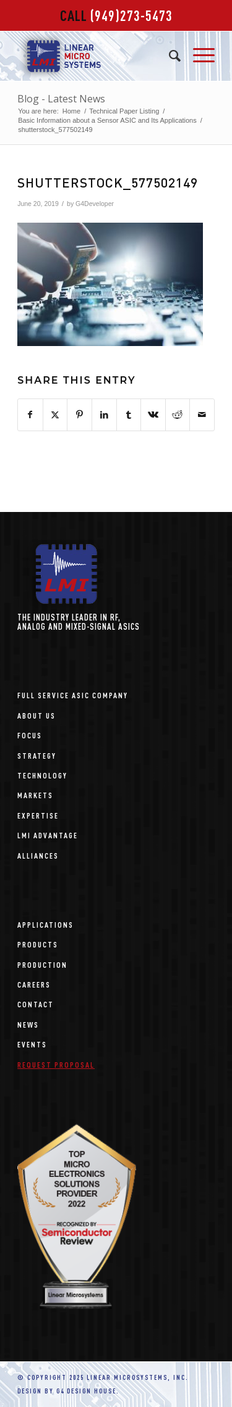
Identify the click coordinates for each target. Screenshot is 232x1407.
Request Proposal (56, 1064)
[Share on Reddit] (178, 415)
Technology (42, 775)
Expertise (38, 815)
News (28, 1024)
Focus (29, 735)
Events (32, 1044)
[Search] (169, 56)
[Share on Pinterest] (79, 415)
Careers (34, 984)
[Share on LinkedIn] (104, 415)
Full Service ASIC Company (72, 695)
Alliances (38, 855)
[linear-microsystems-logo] (96, 56)
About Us (36, 715)
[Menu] (198, 56)
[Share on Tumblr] (129, 415)
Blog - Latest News (61, 98)
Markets (35, 795)
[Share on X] (55, 415)
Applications (45, 924)
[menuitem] (169, 56)
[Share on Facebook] (30, 415)
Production (42, 964)
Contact (35, 1004)
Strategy (36, 755)
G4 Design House (86, 1391)
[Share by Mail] (202, 415)
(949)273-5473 (131, 15)
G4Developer (94, 203)
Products (37, 944)
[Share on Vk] (153, 415)
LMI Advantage (47, 835)
